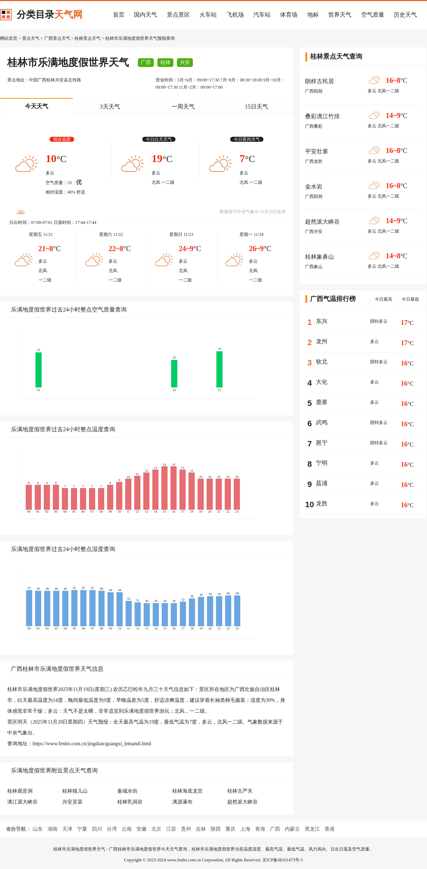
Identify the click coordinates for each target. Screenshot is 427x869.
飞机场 (235, 15)
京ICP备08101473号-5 (282, 859)
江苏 (171, 829)
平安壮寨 (316, 151)
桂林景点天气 (88, 38)
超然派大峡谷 (322, 222)
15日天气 (256, 106)
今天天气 (36, 106)
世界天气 (339, 15)
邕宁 (321, 443)
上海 (245, 829)
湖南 (52, 829)
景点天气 (30, 38)
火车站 (208, 15)
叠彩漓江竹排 (322, 116)
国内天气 (145, 15)
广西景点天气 (57, 38)
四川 (97, 829)
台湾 (112, 829)
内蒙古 (292, 829)
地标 (313, 15)
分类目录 (50, 14)
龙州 (321, 341)
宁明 (321, 463)
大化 (321, 382)
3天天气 (110, 106)
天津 (67, 829)
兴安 (185, 62)
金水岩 (313, 186)
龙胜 (321, 503)
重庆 (230, 829)
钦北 (321, 362)
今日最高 (383, 299)
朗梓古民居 (319, 81)
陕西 (216, 829)
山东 (38, 829)
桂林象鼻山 (319, 257)
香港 (330, 829)
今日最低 (410, 299)
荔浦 (321, 483)
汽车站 (262, 15)
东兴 (321, 321)
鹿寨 (321, 402)
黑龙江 (312, 829)
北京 (156, 829)
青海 (260, 829)
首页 (118, 15)
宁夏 (82, 829)
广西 (146, 62)
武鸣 (321, 422)
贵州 (186, 829)
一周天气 (183, 106)
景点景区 (178, 15)
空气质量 (372, 15)
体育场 (288, 15)
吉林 (201, 829)
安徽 (141, 829)
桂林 (165, 62)
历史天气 (405, 15)
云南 (127, 829)
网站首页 (8, 38)
